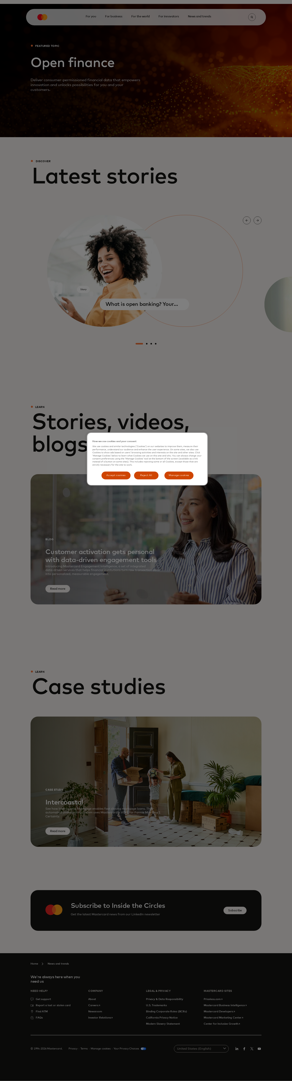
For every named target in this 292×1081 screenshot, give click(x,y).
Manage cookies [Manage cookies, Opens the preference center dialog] (179, 475)
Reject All (146, 475)
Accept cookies (115, 475)
